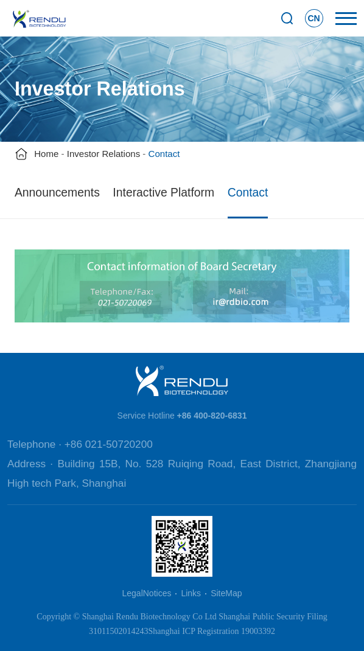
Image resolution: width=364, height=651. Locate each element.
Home (46, 153)
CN (313, 18)
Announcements (57, 192)
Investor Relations (103, 153)
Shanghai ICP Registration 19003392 (212, 631)
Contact (248, 192)
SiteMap (226, 593)
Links (191, 593)
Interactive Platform (163, 192)
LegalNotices (147, 593)
